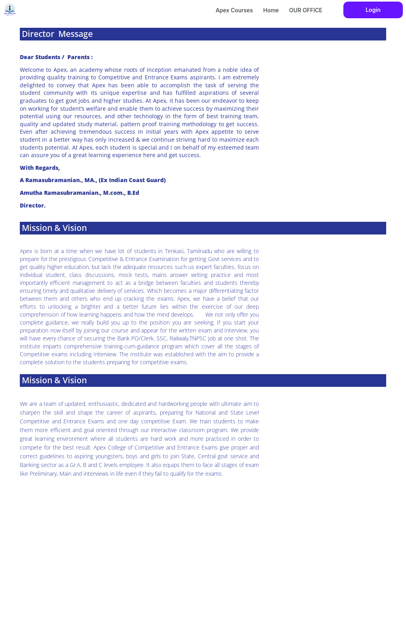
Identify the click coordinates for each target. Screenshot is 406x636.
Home (271, 10)
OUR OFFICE (305, 10)
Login (373, 9)
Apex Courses (234, 10)
